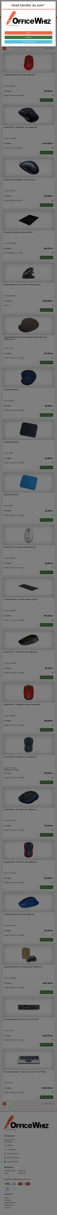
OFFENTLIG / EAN (28, 42)
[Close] (53, 4)
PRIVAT (28, 33)
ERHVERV (28, 37)
